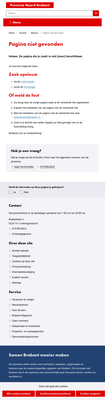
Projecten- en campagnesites (28, 331)
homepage (29, 87)
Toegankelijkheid (21, 256)
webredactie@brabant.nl (29, 117)
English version (20, 277)
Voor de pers (19, 310)
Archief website (20, 250)
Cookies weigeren (90, 393)
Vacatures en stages (23, 299)
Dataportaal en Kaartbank (26, 326)
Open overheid (20, 320)
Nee (26, 192)
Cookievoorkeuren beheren (55, 393)
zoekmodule (27, 81)
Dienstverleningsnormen (25, 336)
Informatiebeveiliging (23, 272)
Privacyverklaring (21, 266)
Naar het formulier (24, 166)
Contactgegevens (21, 234)
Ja (14, 192)
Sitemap (16, 282)
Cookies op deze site (23, 261)
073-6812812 (47, 166)
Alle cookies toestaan (18, 393)
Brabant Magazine (22, 315)
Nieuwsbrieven (20, 304)
